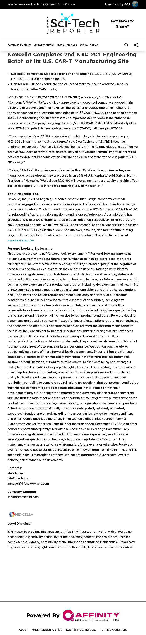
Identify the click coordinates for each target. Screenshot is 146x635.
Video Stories (89, 45)
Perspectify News (19, 45)
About (23, 629)
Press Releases (66, 45)
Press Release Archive (46, 629)
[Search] (126, 45)
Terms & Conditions (113, 629)
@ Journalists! (44, 45)
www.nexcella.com (20, 240)
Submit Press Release (81, 629)
